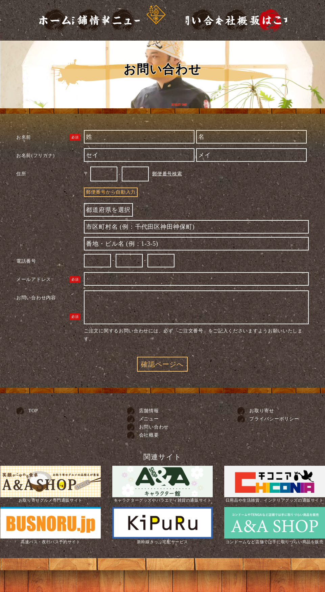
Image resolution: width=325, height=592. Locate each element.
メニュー (149, 418)
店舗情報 (149, 410)
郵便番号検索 (167, 173)
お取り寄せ (261, 410)
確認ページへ (162, 364)
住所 (21, 173)
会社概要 (149, 435)
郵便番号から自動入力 (111, 192)
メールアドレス (33, 279)
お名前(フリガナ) (35, 155)
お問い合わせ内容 (36, 297)
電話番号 (26, 261)
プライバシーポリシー (274, 418)
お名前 (23, 137)
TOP (33, 410)
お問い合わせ (154, 427)
